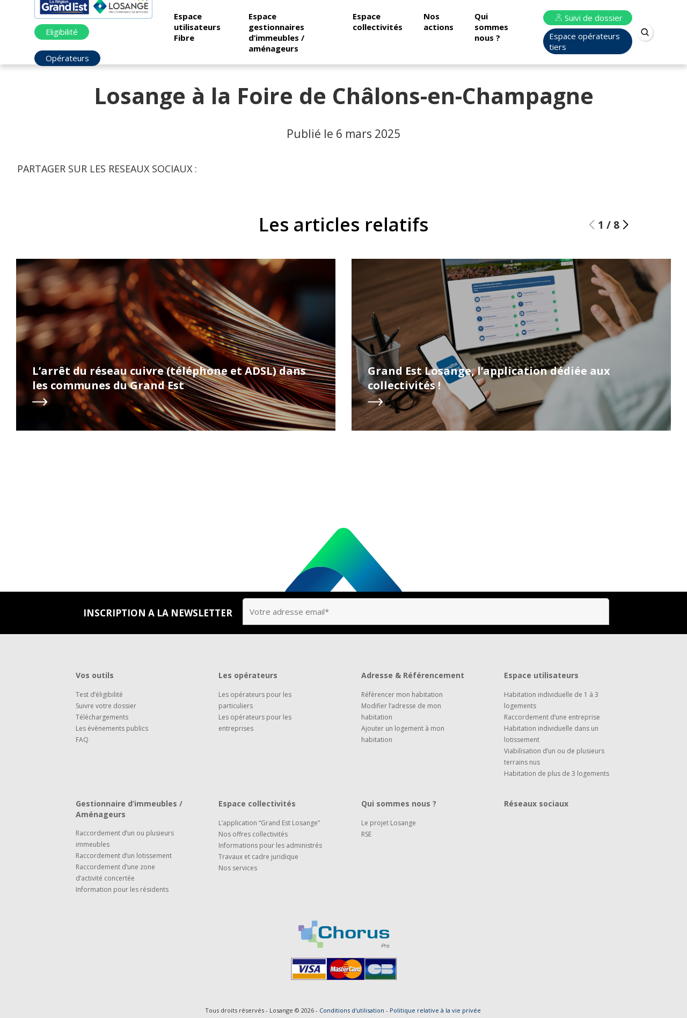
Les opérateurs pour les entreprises (254, 722)
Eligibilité (62, 31)
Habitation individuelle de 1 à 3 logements (551, 700)
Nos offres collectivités (253, 834)
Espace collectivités (378, 21)
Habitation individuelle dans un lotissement (551, 734)
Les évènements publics (112, 728)
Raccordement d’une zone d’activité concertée (115, 872)
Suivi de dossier (588, 17)
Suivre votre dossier (106, 705)
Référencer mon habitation (402, 694)
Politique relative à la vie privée (435, 1010)
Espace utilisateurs (541, 675)
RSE (366, 834)
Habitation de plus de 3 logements (556, 773)
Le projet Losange (388, 822)
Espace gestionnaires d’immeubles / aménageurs (276, 32)
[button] (625, 225)
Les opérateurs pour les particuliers (254, 700)
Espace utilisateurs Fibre (197, 27)
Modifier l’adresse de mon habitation (401, 711)
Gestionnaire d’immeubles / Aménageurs (129, 808)
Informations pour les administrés (270, 845)
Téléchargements (102, 717)
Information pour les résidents (122, 889)
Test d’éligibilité (99, 694)
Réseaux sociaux (536, 803)
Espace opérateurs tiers (584, 41)
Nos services (237, 867)
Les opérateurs (247, 675)
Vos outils (95, 675)
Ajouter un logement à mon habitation (402, 734)
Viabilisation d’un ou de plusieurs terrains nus (554, 756)
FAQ (82, 739)
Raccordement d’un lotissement (124, 855)
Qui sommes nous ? (491, 27)
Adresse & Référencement (412, 675)
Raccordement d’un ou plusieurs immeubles (125, 838)
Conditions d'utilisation (351, 1010)
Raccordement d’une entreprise (552, 717)
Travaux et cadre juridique (258, 856)
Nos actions (438, 21)
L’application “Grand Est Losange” (269, 822)
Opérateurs (67, 58)
